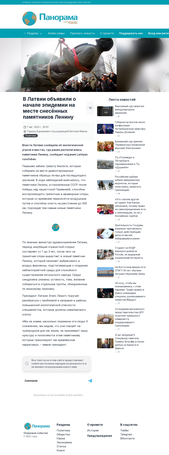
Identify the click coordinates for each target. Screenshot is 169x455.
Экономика (64, 442)
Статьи (61, 446)
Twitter (124, 430)
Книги (61, 450)
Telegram (126, 434)
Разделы (33, 33)
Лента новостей (122, 100)
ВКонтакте (127, 438)
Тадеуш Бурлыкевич (37, 131)
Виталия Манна (78, 131)
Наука (61, 438)
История (93, 430)
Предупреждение (99, 435)
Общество (63, 434)
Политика (30, 135)
